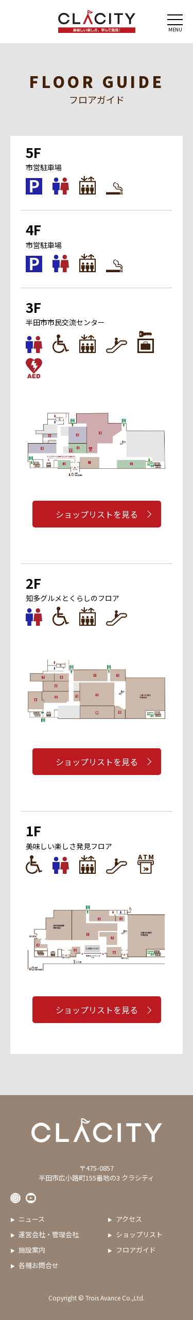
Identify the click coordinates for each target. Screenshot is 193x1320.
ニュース (32, 1219)
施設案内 (32, 1250)
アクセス (129, 1219)
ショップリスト (139, 1234)
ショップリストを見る (97, 514)
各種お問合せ (39, 1265)
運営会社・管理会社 (49, 1234)
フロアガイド (136, 1250)
